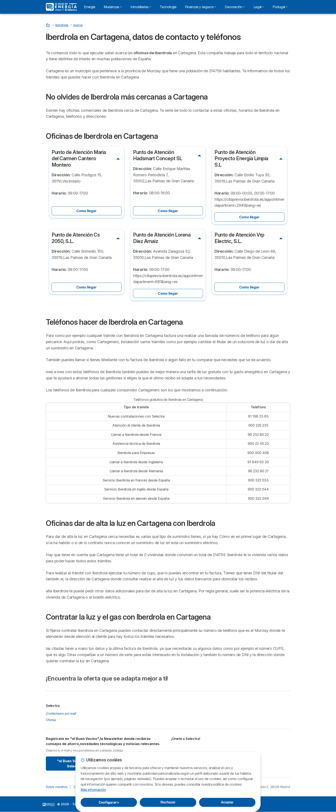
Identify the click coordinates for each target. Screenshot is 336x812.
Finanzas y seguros (200, 7)
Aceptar (227, 802)
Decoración (235, 7)
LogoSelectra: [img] (49, 804)
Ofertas (51, 720)
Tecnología (168, 7)
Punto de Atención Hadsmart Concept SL (157, 155)
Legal (259, 7)
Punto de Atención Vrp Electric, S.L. (239, 238)
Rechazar (168, 802)
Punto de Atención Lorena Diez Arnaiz (162, 238)
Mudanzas (113, 7)
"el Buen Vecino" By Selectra (74, 763)
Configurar (109, 802)
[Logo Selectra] (61, 7)
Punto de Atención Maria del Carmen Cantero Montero (79, 158)
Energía (89, 7)
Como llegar (86, 211)
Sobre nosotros (57, 787)
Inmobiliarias (140, 7)
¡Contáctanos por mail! (61, 713)
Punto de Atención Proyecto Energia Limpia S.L (241, 158)
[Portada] (48, 25)
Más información (93, 790)
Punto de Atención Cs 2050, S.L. (76, 238)
